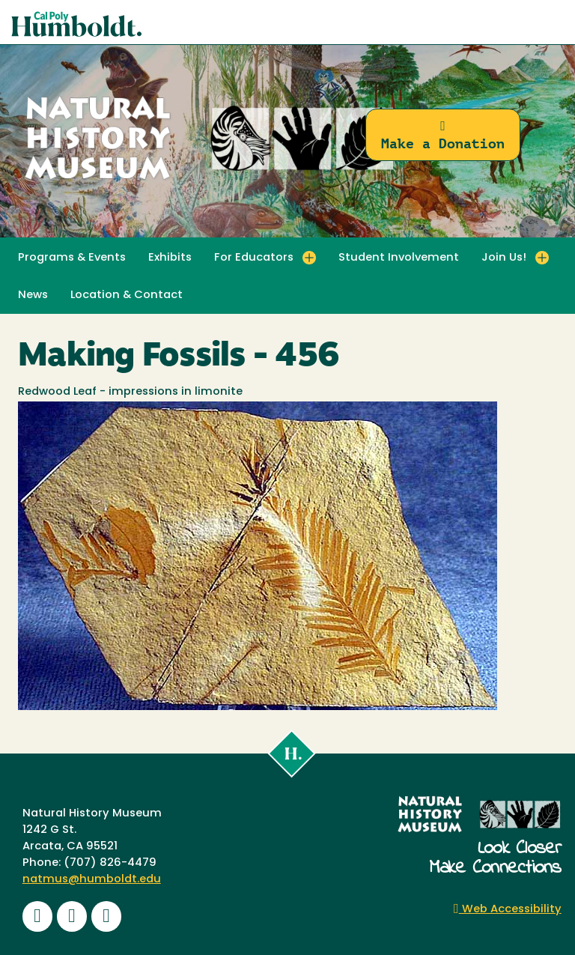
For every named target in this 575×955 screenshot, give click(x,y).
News (33, 295)
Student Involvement (398, 258)
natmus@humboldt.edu (91, 879)
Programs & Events (72, 258)
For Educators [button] (253, 258)
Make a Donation (443, 135)
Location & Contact (126, 295)
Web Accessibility (508, 909)
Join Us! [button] (503, 258)
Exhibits (170, 258)
